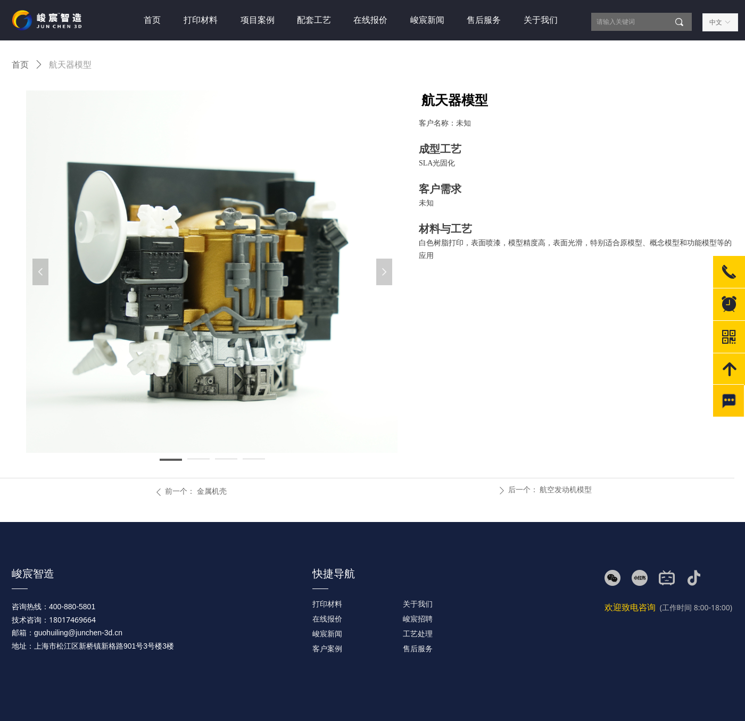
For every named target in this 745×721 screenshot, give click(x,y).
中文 (715, 22)
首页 (20, 64)
